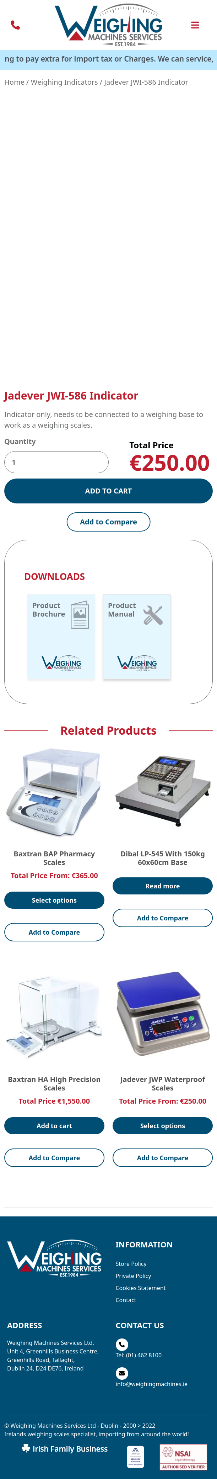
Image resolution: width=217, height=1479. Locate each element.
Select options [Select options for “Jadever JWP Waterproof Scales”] (162, 1160)
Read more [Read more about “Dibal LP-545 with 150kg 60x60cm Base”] (163, 921)
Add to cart (108, 526)
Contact (126, 1335)
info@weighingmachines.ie (152, 1419)
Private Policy (133, 1311)
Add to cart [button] (54, 1160)
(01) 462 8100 (144, 1390)
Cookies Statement (141, 1323)
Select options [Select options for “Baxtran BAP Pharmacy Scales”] (54, 935)
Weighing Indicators (64, 82)
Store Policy (131, 1299)
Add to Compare (108, 557)
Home (14, 82)
